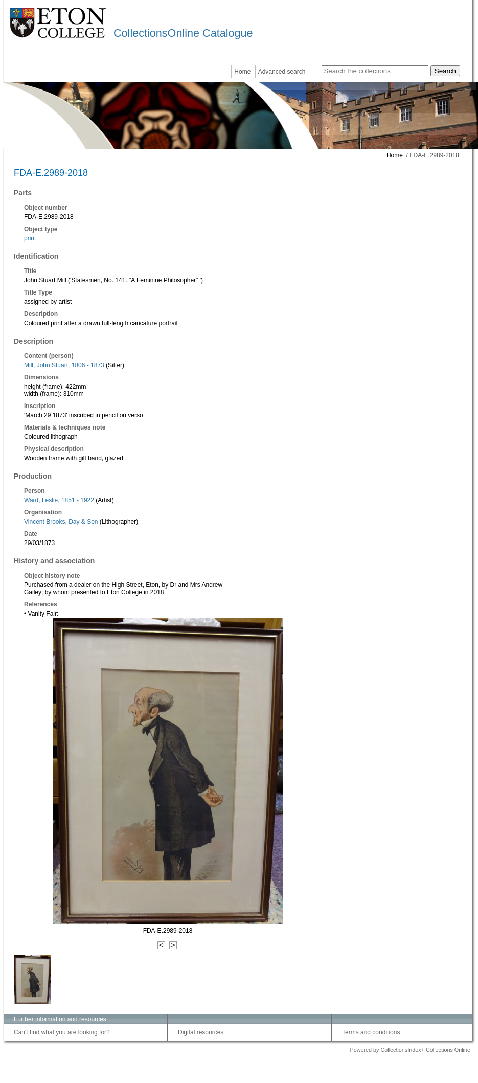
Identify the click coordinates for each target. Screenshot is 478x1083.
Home (242, 71)
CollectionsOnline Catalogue (183, 33)
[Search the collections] (375, 70)
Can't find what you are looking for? (62, 1032)
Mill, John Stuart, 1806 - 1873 (64, 365)
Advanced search (282, 71)
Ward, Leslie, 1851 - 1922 (59, 500)
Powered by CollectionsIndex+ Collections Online (410, 1050)
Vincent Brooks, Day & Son (61, 521)
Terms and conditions (371, 1032)
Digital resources (200, 1032)
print (30, 238)
